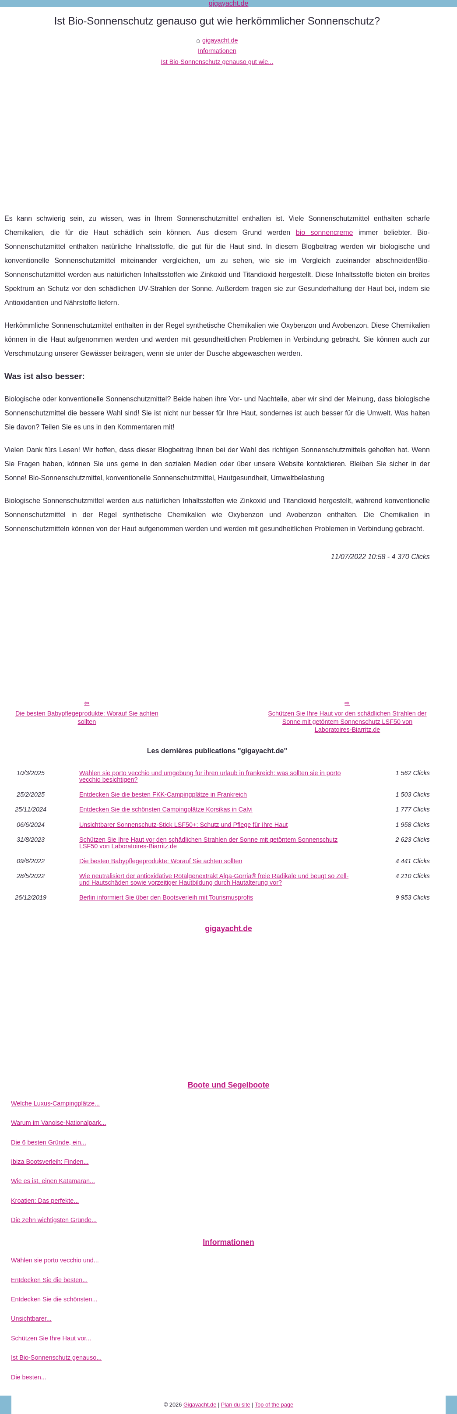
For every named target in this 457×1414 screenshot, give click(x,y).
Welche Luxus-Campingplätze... (55, 1103)
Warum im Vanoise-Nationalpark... (58, 1122)
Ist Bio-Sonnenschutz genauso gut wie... (217, 61)
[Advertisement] (217, 132)
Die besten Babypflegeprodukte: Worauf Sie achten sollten (86, 717)
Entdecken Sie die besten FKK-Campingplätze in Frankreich (163, 794)
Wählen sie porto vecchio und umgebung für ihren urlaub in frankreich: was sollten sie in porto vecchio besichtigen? (210, 776)
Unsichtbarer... (31, 1318)
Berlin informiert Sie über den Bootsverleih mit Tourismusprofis (166, 897)
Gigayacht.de (199, 1404)
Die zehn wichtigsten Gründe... (54, 1219)
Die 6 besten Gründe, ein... (48, 1142)
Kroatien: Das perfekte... (45, 1200)
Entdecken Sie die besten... (49, 1279)
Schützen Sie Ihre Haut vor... (51, 1338)
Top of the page (274, 1404)
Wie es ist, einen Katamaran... (53, 1180)
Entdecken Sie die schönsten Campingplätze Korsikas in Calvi (166, 809)
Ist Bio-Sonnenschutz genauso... (56, 1357)
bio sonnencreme (324, 232)
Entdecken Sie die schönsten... (54, 1299)
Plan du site (235, 1404)
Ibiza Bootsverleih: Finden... (50, 1161)
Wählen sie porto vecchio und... (55, 1260)
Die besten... (28, 1377)
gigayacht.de (220, 40)
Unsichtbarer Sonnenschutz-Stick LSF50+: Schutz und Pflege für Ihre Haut (183, 825)
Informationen (217, 50)
